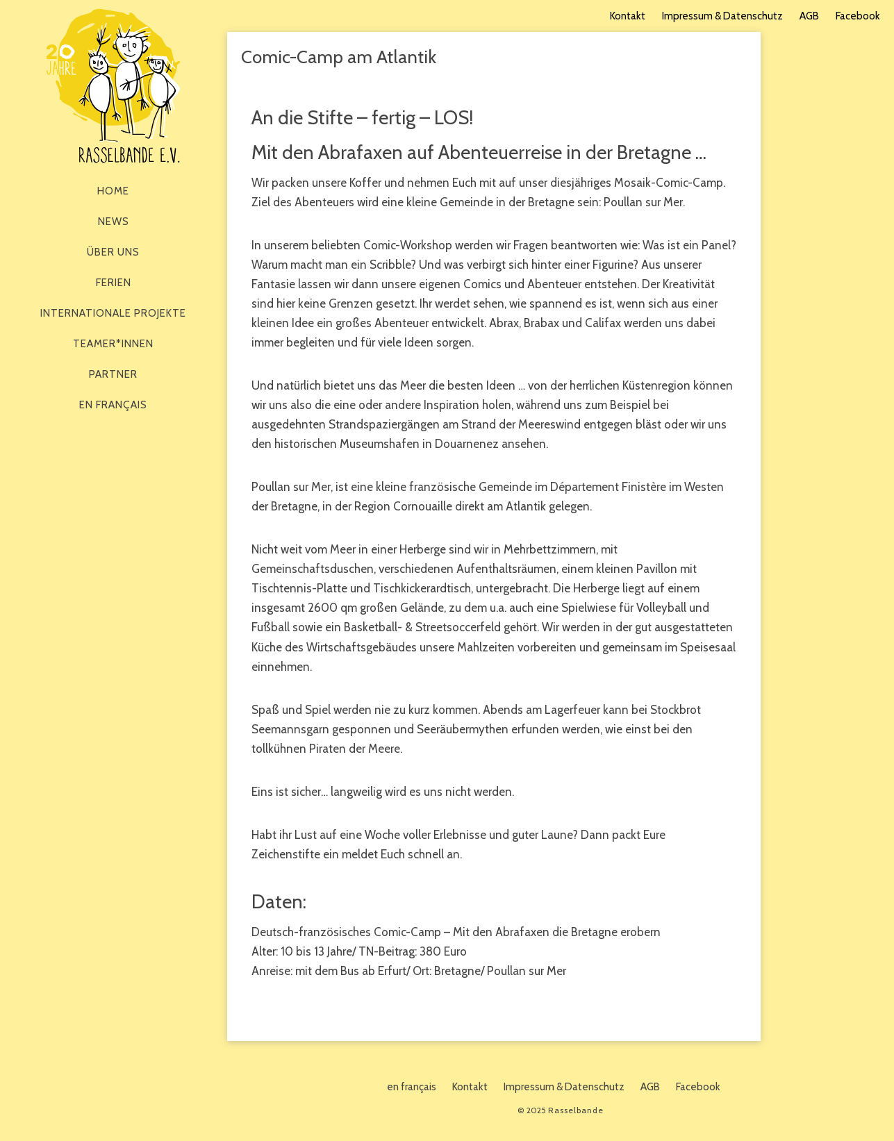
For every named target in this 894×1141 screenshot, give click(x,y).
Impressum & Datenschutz (722, 16)
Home (113, 191)
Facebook (858, 16)
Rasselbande (113, 86)
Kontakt (627, 16)
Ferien (113, 282)
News (113, 221)
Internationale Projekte (113, 313)
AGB (809, 16)
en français (113, 405)
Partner (113, 374)
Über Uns (113, 252)
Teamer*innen (113, 344)
